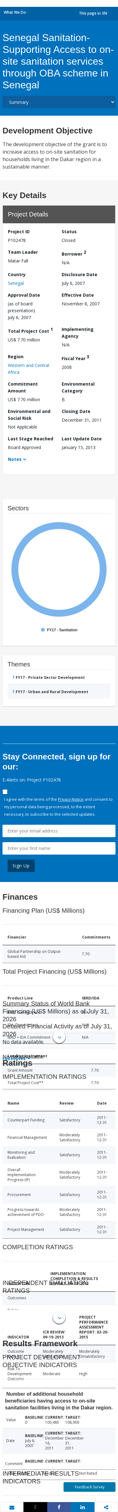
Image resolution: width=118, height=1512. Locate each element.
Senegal (16, 283)
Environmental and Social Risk (29, 414)
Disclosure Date (79, 274)
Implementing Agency (78, 332)
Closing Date (76, 411)
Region (15, 356)
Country (17, 274)
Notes (15, 459)
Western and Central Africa (28, 368)
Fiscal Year (75, 357)
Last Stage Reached (30, 439)
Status (69, 231)
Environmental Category (78, 387)
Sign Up (21, 866)
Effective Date (78, 295)
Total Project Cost (30, 330)
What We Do (15, 12)
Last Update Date (82, 439)
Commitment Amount (23, 387)
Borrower (74, 253)
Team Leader (23, 252)
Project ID (19, 231)
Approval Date (24, 295)
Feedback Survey (90, 1487)
